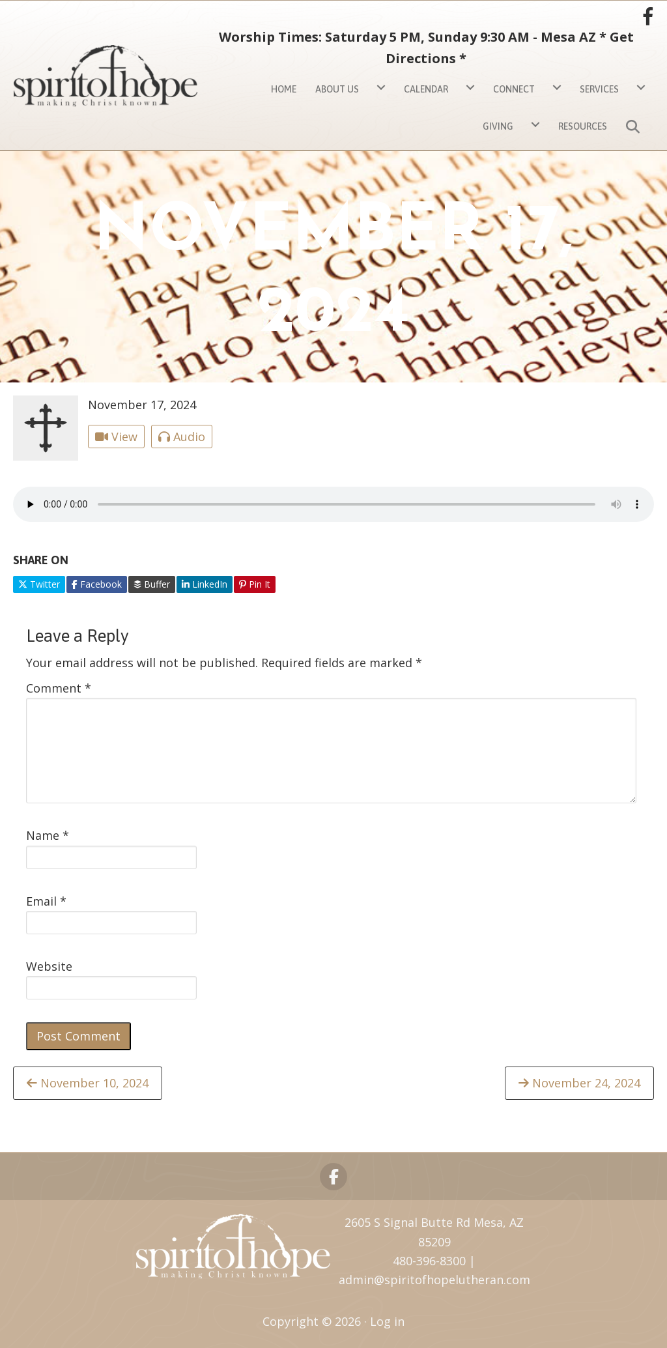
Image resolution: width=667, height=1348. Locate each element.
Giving (498, 126)
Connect (514, 89)
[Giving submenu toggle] (535, 124)
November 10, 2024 (88, 1083)
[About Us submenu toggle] (381, 87)
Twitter (39, 584)
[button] (635, 125)
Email (46, 901)
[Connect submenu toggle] (557, 87)
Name (47, 835)
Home (283, 89)
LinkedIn (204, 584)
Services (599, 89)
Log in (387, 1321)
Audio (181, 436)
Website (49, 966)
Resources (582, 126)
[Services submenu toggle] (641, 87)
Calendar (426, 89)
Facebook (97, 584)
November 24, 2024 (579, 1083)
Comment (58, 688)
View (116, 436)
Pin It (254, 584)
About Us (337, 89)
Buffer (152, 584)
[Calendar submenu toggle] (470, 87)
